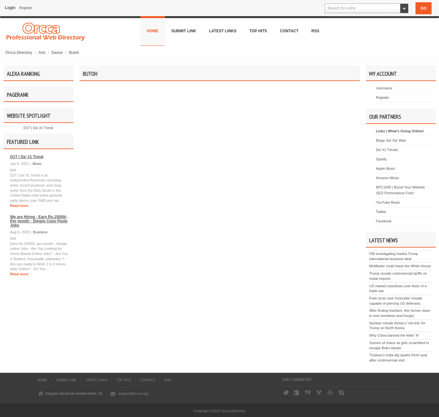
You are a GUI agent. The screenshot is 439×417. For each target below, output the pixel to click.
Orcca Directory (19, 52)
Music (37, 164)
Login (10, 7)
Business (40, 232)
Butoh (74, 52)
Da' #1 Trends (387, 150)
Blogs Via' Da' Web (391, 140)
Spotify (381, 159)
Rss (315, 31)
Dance (58, 52)
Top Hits (258, 31)
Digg (308, 392)
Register (26, 8)
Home (152, 31)
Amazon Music (387, 178)
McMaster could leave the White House (400, 266)
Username (384, 88)
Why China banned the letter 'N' (394, 335)
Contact (289, 31)
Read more (19, 206)
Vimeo (319, 392)
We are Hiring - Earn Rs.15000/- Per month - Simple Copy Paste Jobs (39, 221)
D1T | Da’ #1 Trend (38, 128)
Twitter (381, 212)
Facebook (383, 221)
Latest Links (222, 31)
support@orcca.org (133, 393)
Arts (42, 52)
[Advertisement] (220, 155)
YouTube (331, 392)
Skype (342, 392)
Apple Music (385, 168)
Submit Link (183, 31)
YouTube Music (388, 202)
